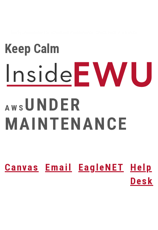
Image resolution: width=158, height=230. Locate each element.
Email (58, 167)
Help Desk (141, 174)
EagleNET (101, 167)
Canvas (22, 167)
